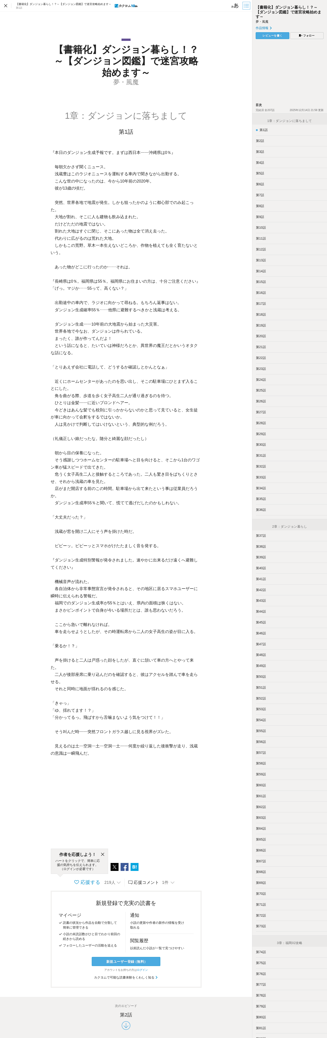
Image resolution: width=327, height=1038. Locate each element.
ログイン (142, 969)
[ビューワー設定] (235, 5)
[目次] (247, 5)
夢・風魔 (262, 21)
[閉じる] (102, 854)
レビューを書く (272, 35)
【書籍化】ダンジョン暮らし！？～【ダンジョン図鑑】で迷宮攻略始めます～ (288, 12)
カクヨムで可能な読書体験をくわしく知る (126, 977)
